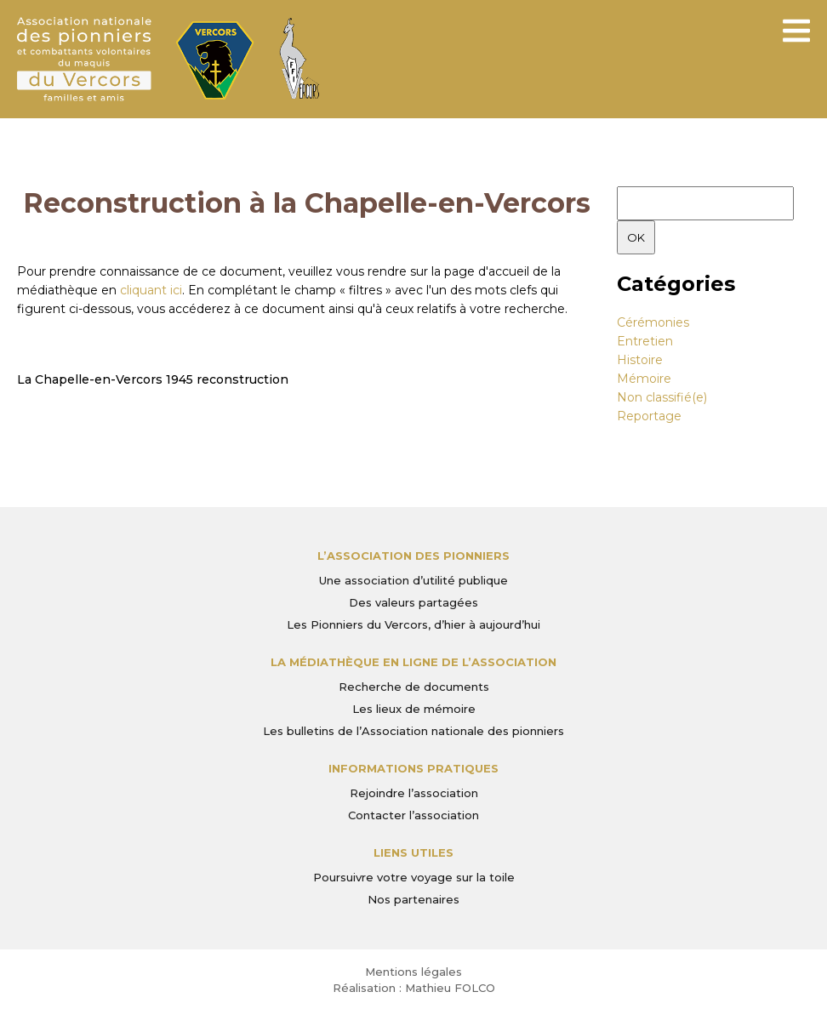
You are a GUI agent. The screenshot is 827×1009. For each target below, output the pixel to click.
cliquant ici (151, 290)
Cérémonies (653, 322)
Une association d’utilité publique (413, 580)
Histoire (640, 360)
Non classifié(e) (662, 397)
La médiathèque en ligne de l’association (413, 662)
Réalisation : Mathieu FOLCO (414, 988)
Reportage (649, 416)
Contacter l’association (413, 815)
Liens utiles (413, 852)
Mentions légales (413, 971)
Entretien (645, 341)
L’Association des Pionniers (413, 555)
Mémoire (644, 378)
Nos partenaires (413, 899)
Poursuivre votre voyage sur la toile (414, 877)
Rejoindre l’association (414, 793)
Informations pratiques (413, 768)
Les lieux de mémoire (414, 708)
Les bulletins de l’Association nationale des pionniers (413, 731)
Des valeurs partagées (413, 602)
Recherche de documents (414, 686)
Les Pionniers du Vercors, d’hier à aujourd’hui (413, 624)
